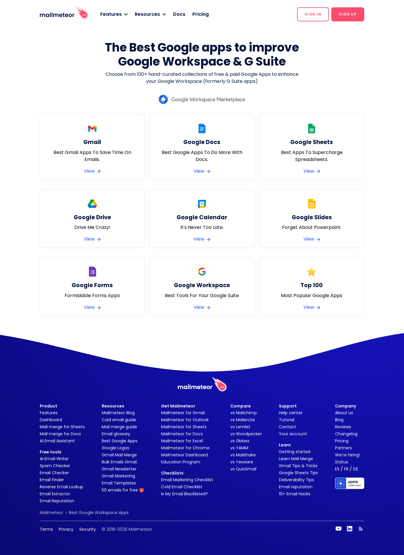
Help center (291, 413)
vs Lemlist (240, 427)
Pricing (200, 14)
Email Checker (54, 473)
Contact (287, 427)
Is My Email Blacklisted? (184, 494)
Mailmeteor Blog (118, 413)
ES (337, 469)
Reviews (343, 427)
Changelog (346, 434)
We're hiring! (347, 455)
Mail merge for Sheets (62, 427)
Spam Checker (55, 466)
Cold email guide (119, 420)
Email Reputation (57, 501)
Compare (240, 406)
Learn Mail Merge (296, 459)
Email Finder (52, 480)
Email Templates (119, 483)
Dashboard (51, 420)
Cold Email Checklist (181, 487)
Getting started (294, 452)
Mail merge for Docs (60, 434)
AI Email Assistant (57, 441)
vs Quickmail (243, 469)
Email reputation (296, 487)
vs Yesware (241, 462)
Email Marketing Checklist (187, 480)
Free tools (50, 452)
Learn (285, 445)
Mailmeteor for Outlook (185, 420)
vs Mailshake (243, 455)
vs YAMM (239, 448)
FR (346, 469)
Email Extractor (55, 494)
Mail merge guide (119, 427)
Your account (293, 434)
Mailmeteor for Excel (182, 441)
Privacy (66, 529)
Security (87, 529)
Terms (46, 529)
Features (49, 413)
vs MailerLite (242, 420)
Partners (343, 448)
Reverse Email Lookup (61, 487)
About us (344, 413)
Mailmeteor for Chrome (185, 448)
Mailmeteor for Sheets (184, 427)
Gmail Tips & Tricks (298, 466)
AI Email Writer (54, 459)
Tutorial (286, 420)
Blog (339, 420)
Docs (179, 14)
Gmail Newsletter (119, 469)
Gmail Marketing (118, 476)
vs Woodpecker (246, 434)
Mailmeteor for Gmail (183, 413)
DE (355, 469)
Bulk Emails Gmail (119, 462)
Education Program (180, 462)
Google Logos (115, 448)
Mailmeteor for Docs (182, 434)
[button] (114, 14)
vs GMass (239, 441)
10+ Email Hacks (294, 494)
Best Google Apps (119, 441)
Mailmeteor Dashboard (184, 455)
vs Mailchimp (243, 413)
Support (288, 406)
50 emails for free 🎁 (123, 490)
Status (341, 462)
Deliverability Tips (296, 480)
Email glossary (116, 434)
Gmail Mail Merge (119, 455)
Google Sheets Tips (298, 473)
